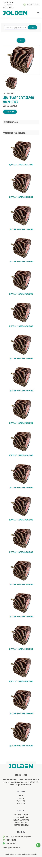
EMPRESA (21, 798)
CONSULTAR (10, 111)
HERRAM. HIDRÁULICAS (21, 817)
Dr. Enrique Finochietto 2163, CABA (18, 837)
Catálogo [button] (21, 40)
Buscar (32, 27)
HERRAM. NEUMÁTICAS (21, 820)
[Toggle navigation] (39, 13)
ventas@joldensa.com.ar (11, 848)
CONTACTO (21, 803)
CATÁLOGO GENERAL (21, 815)
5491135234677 (11, 843)
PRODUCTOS (21, 801)
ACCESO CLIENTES (31, 5)
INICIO (21, 796)
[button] (5, 60)
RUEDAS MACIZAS (21, 822)
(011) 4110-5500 (11, 840)
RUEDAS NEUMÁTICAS (21, 825)
